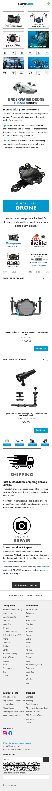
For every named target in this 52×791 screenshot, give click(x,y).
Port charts (7, 668)
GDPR (28, 723)
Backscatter (31, 620)
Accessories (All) (10, 654)
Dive (4, 672)
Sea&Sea (30, 672)
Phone (5, 639)
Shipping (29, 701)
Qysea (28, 657)
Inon (28, 646)
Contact (29, 697)
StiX (27, 676)
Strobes (6, 646)
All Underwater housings (26, 585)
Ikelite (28, 643)
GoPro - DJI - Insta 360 (12, 635)
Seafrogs (30, 668)
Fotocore (29, 631)
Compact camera (10, 631)
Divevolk (29, 628)
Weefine (29, 679)
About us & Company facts (37, 708)
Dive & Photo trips (10, 697)
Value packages (9, 613)
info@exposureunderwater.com (18, 743)
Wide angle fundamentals (13, 712)
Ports (5, 665)
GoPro (28, 639)
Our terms (30, 719)
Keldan (29, 650)
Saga (28, 661)
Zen (27, 683)
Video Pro (7, 624)
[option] (26, 317)
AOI (27, 617)
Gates (28, 635)
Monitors (6, 643)
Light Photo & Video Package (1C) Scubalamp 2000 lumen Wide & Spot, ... (26, 415)
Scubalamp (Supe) (34, 665)
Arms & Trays (8, 657)
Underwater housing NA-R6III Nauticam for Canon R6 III (26, 333)
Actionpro (30, 613)
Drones (6, 628)
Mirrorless (7, 620)
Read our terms (9, 785)
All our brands (32, 610)
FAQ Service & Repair (35, 715)
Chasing (29, 624)
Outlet (5, 676)
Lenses (6, 661)
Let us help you (9, 704)
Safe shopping (32, 704)
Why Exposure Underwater (14, 701)
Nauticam (30, 654)
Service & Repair (33, 712)
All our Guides (8, 708)
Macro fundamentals (11, 715)
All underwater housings (13, 610)
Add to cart (41, 349)
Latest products (9, 617)
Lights (5, 650)
